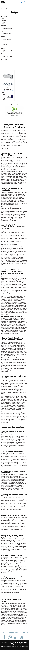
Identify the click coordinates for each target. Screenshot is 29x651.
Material (3, 53)
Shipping (17, 632)
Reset (3, 18)
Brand (5, 8)
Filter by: (4, 16)
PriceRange (14, 60)
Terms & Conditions (8, 632)
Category (3, 20)
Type (2, 31)
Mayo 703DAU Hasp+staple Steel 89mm (8, 84)
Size (2, 42)
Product (3, 25)
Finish (3, 36)
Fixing (3, 48)
